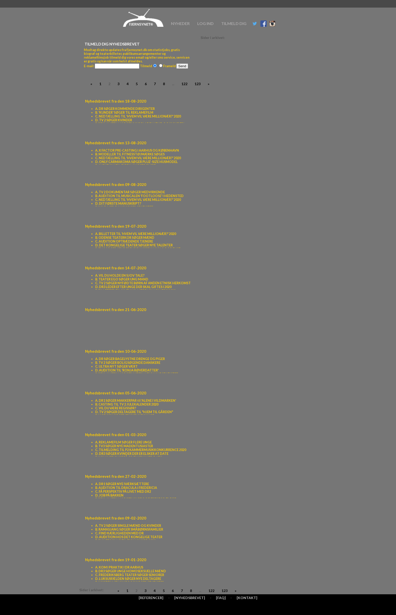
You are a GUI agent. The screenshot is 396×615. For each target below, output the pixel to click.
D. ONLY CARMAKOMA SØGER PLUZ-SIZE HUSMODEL (136, 162)
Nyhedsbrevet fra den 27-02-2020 (115, 476)
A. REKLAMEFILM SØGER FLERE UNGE (123, 442)
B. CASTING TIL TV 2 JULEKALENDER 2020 (126, 404)
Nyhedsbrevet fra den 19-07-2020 (115, 226)
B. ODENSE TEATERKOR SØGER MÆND (124, 238)
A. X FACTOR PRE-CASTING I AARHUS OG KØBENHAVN (137, 150)
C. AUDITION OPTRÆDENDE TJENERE (124, 241)
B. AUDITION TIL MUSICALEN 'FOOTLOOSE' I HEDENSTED (139, 196)
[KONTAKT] (247, 598)
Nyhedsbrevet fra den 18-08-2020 (115, 101)
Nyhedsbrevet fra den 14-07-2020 (115, 268)
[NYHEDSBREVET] (189, 598)
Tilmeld (148, 66)
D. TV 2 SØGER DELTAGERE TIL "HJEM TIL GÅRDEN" (134, 412)
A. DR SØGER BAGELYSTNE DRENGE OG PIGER (130, 359)
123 (197, 84)
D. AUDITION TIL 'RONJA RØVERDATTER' (127, 370)
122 (184, 84)
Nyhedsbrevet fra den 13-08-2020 (115, 142)
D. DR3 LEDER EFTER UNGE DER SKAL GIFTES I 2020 (133, 287)
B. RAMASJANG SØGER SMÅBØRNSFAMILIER (129, 529)
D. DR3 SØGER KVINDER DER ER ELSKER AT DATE (131, 454)
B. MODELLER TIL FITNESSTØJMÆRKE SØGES (130, 154)
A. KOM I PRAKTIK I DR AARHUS (119, 567)
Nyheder (180, 23)
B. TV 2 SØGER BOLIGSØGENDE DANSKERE (127, 363)
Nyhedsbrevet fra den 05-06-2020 (115, 393)
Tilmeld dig (233, 23)
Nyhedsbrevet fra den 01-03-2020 (115, 434)
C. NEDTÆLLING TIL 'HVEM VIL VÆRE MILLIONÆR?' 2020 (138, 116)
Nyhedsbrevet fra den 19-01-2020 (115, 559)
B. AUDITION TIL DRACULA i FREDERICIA (126, 488)
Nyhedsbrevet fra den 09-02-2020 (115, 518)
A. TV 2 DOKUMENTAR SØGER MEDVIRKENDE (130, 192)
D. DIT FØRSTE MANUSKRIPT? (118, 203)
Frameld (167, 66)
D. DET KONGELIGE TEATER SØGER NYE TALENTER (134, 245)
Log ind (205, 23)
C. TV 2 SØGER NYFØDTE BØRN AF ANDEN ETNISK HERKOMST (143, 283)
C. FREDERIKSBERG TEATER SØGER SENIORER (129, 575)
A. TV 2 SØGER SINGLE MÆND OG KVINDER (128, 526)
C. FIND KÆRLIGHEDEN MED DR (119, 533)
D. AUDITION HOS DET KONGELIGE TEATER (128, 537)
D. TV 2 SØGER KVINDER (113, 120)
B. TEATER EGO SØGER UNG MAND (121, 279)
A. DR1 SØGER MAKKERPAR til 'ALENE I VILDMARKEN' (135, 401)
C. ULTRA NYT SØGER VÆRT (116, 366)
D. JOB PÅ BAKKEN (109, 495)
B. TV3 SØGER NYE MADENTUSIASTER (124, 446)
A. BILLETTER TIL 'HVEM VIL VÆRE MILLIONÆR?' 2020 (135, 234)
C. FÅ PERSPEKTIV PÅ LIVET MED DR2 (123, 491)
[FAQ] (221, 598)
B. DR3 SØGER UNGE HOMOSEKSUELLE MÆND (130, 571)
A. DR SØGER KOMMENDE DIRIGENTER (125, 109)
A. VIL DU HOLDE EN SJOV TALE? (119, 275)
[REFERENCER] (151, 598)
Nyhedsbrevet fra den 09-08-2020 (115, 184)
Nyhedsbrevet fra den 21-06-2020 (115, 309)
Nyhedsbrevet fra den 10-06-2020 (115, 351)
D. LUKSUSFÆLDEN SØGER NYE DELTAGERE (128, 579)
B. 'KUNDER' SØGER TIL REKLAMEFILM (124, 112)
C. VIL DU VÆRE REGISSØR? (115, 408)
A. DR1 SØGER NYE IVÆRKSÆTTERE (122, 484)
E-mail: (89, 66)
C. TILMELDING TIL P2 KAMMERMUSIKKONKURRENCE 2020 (140, 450)
